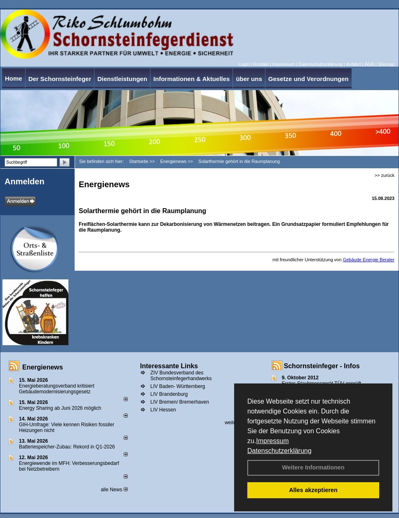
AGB (369, 64)
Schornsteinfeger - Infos (322, 365)
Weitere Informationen (313, 467)
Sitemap (386, 64)
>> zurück (384, 175)
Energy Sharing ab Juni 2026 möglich (60, 408)
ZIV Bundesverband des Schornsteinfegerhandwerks (181, 375)
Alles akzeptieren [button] (313, 490)
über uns (249, 78)
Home (13, 78)
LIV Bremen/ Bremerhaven (179, 402)
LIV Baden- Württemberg (177, 386)
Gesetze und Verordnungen (308, 78)
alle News (114, 489)
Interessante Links (169, 365)
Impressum (272, 440)
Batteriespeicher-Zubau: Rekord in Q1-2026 (67, 447)
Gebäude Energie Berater (368, 259)
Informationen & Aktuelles (191, 78)
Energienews (42, 367)
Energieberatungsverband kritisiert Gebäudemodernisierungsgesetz (56, 389)
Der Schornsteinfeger (60, 78)
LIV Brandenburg (169, 394)
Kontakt (260, 64)
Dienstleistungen (122, 78)
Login (243, 64)
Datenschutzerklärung (279, 450)
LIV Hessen (163, 410)
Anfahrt (353, 64)
